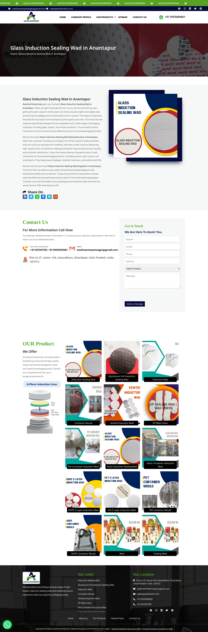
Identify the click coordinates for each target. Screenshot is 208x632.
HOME (63, 17)
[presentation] (145, 296)
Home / (14, 53)
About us (83, 618)
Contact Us (134, 618)
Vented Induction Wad (122, 423)
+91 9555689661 (175, 17)
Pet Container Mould (160, 510)
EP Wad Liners (160, 423)
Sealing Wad (160, 553)
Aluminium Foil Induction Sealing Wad (96, 584)
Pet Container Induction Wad (83, 466)
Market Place (117, 618)
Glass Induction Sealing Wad (122, 466)
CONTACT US (140, 17)
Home (70, 618)
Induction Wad (160, 379)
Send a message (135, 303)
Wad (122, 553)
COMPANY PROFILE (81, 17)
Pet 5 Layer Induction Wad (122, 510)
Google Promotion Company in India (157, 628)
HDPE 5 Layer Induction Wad (83, 510)
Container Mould (83, 423)
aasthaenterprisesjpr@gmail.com (27, 8)
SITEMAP (122, 17)
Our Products (99, 618)
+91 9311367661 (38, 250)
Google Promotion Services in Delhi (126, 628)
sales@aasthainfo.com (59, 8)
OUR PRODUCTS (104, 17)
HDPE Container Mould (83, 553)
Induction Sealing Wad (83, 379)
